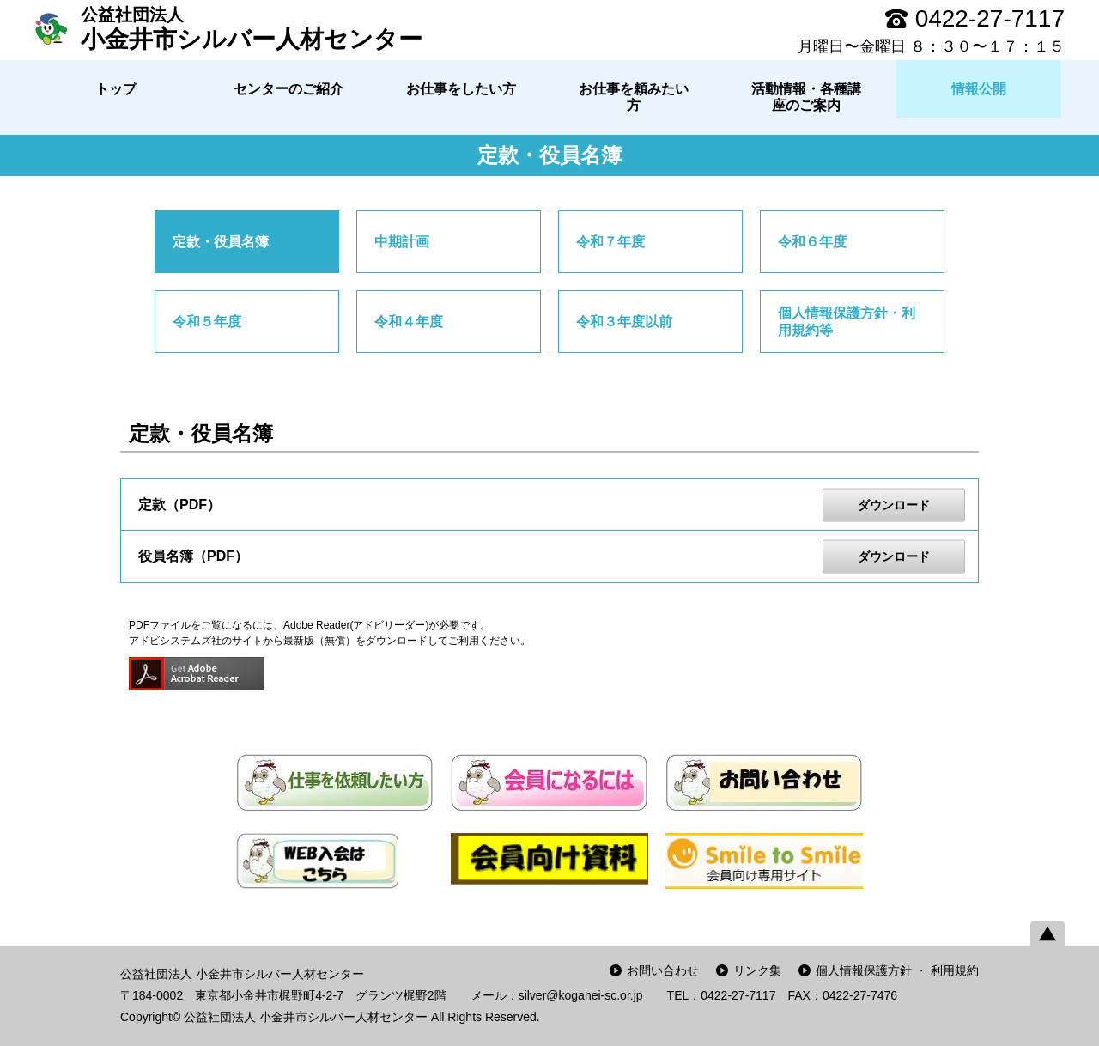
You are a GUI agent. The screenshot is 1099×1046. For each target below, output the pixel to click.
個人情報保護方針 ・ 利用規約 (897, 970)
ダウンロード (894, 504)
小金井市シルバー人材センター (251, 28)
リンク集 (757, 970)
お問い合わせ (663, 970)
